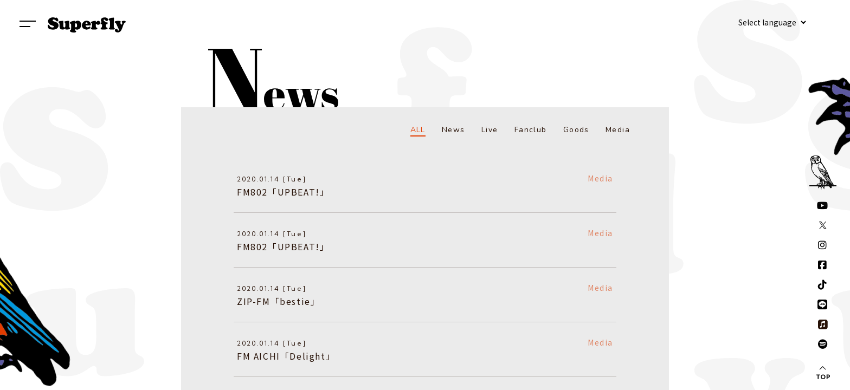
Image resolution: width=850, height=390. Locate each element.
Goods (576, 130)
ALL (418, 130)
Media (618, 130)
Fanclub (530, 130)
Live (489, 130)
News (453, 130)
